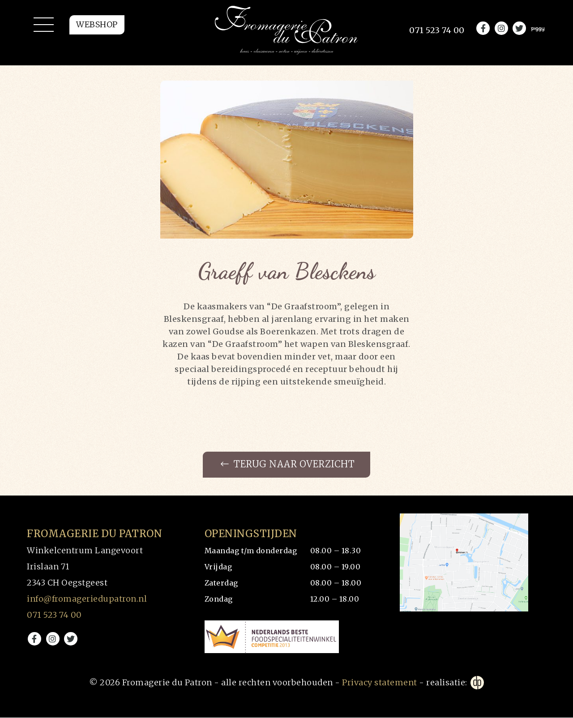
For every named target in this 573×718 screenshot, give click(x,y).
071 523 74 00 (54, 615)
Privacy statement (379, 683)
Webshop (97, 30)
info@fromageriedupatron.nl (87, 599)
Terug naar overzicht (287, 464)
